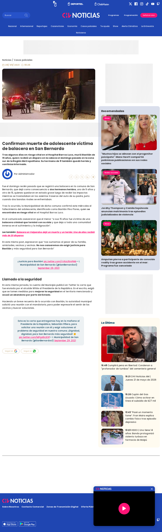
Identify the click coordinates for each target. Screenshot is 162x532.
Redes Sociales (111, 210)
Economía (72, 26)
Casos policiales (89, 26)
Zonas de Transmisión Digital (62, 506)
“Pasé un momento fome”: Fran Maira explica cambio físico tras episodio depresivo (140, 454)
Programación (131, 15)
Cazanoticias (57, 26)
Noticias (6, 60)
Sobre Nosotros (10, 506)
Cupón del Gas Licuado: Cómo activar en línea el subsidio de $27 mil (140, 435)
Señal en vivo (149, 15)
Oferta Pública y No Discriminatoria (100, 506)
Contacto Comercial (33, 506)
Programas (113, 15)
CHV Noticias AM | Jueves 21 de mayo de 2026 (140, 416)
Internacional (26, 26)
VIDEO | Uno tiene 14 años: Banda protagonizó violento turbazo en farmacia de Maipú (139, 472)
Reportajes (42, 26)
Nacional (12, 26)
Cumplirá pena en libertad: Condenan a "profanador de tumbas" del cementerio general (128, 404)
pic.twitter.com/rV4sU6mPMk (60, 261)
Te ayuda (104, 26)
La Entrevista (147, 26)
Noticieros (81, 32)
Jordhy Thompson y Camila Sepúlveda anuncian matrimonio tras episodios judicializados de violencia (124, 248)
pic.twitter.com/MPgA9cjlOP (34, 337)
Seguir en (11, 351)
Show (115, 26)
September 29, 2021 (48, 268)
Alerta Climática (130, 26)
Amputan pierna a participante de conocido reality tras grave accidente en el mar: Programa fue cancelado (128, 300)
